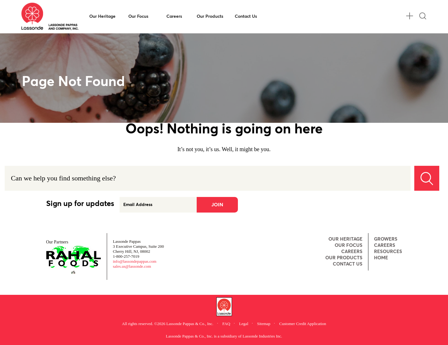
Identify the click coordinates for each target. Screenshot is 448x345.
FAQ (226, 323)
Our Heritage (102, 16)
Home (381, 258)
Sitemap (264, 323)
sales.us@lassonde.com (132, 266)
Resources (388, 251)
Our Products (210, 16)
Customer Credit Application (302, 323)
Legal (244, 323)
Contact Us (246, 16)
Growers (385, 239)
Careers (174, 16)
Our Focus (138, 16)
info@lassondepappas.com (134, 261)
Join (217, 204)
